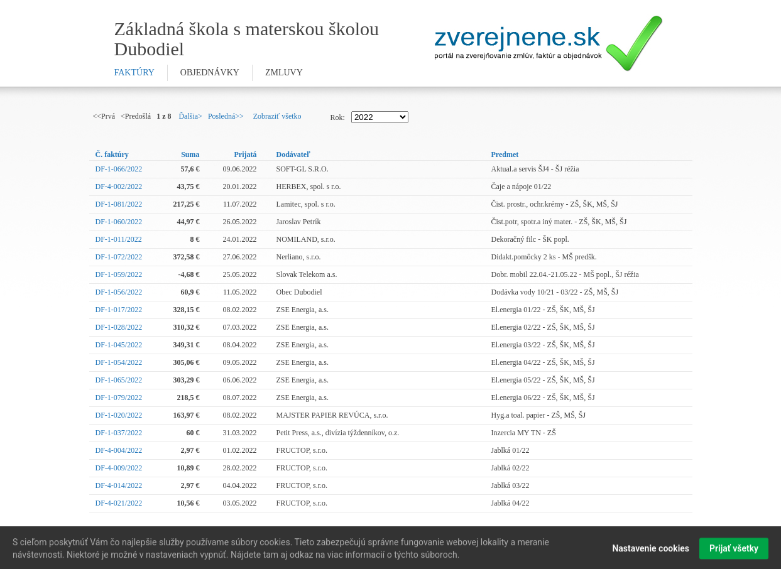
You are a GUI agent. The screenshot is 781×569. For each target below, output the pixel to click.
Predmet (505, 154)
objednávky (209, 72)
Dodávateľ (293, 154)
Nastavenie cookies (650, 551)
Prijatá (245, 154)
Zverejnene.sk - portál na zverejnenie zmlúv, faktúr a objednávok (549, 43)
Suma (190, 154)
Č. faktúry (112, 154)
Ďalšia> (190, 116)
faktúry (134, 72)
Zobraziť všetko (277, 116)
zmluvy (284, 72)
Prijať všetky (733, 551)
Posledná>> (226, 116)
